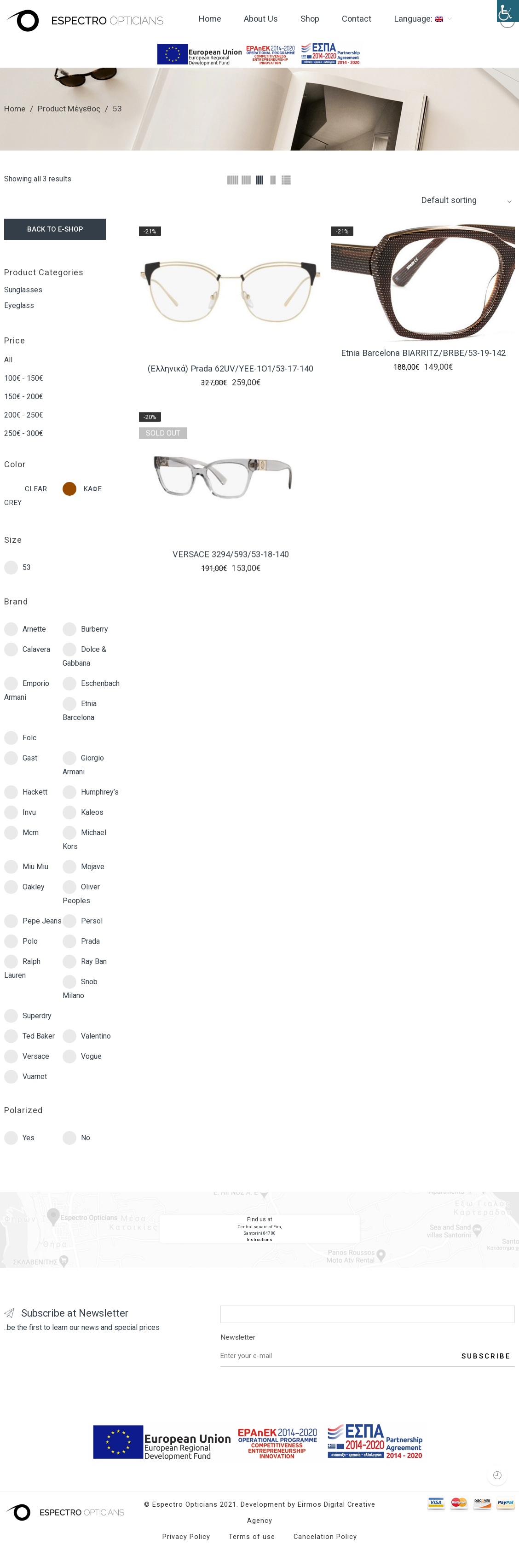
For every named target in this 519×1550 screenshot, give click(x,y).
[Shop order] (467, 200)
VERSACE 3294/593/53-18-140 (231, 562)
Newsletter (367, 1339)
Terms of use (252, 1537)
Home (14, 108)
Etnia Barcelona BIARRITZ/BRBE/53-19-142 (423, 353)
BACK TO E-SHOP (55, 229)
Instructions (259, 1239)
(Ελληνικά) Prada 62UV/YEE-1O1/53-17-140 (230, 368)
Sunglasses (23, 289)
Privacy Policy (186, 1537)
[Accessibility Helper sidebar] (508, 11)
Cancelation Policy (325, 1537)
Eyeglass (19, 305)
